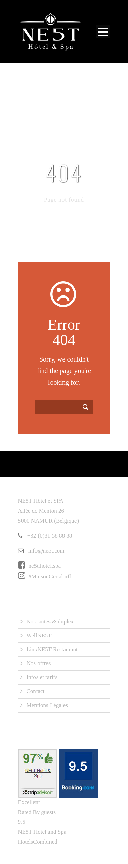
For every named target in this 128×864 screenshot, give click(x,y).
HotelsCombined (37, 841)
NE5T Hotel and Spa (42, 832)
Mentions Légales (47, 705)
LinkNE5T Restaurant (52, 649)
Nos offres (39, 663)
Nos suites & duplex (50, 621)
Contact (36, 691)
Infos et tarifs (42, 677)
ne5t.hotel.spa (39, 566)
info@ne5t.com (41, 550)
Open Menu (103, 31)
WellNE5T (39, 635)
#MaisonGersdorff (44, 576)
